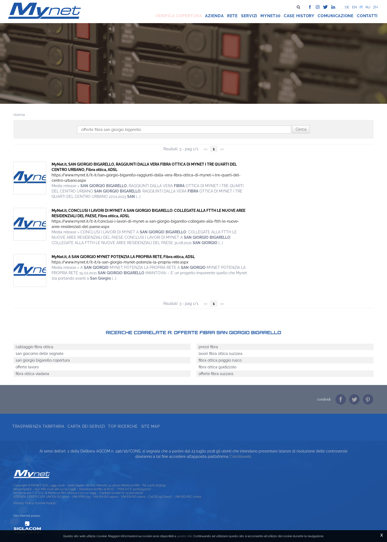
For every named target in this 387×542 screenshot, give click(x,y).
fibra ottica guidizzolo (217, 367)
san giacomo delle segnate (39, 353)
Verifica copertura (178, 15)
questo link (184, 536)
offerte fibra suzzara (216, 374)
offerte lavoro (27, 367)
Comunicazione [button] (336, 15)
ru (368, 7)
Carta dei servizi (86, 426)
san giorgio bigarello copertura (43, 360)
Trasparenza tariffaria (38, 426)
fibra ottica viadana (32, 374)
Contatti (367, 15)
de (347, 7)
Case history (299, 15)
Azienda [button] (214, 15)
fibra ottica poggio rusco (220, 360)
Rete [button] (232, 15)
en (354, 7)
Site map (150, 426)
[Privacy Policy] (23, 503)
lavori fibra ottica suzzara (220, 353)
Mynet (267, 15)
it (361, 7)
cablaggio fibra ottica (34, 347)
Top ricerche (123, 426)
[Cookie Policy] (45, 503)
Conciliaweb (240, 456)
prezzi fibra (208, 347)
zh (375, 7)
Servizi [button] (249, 15)
